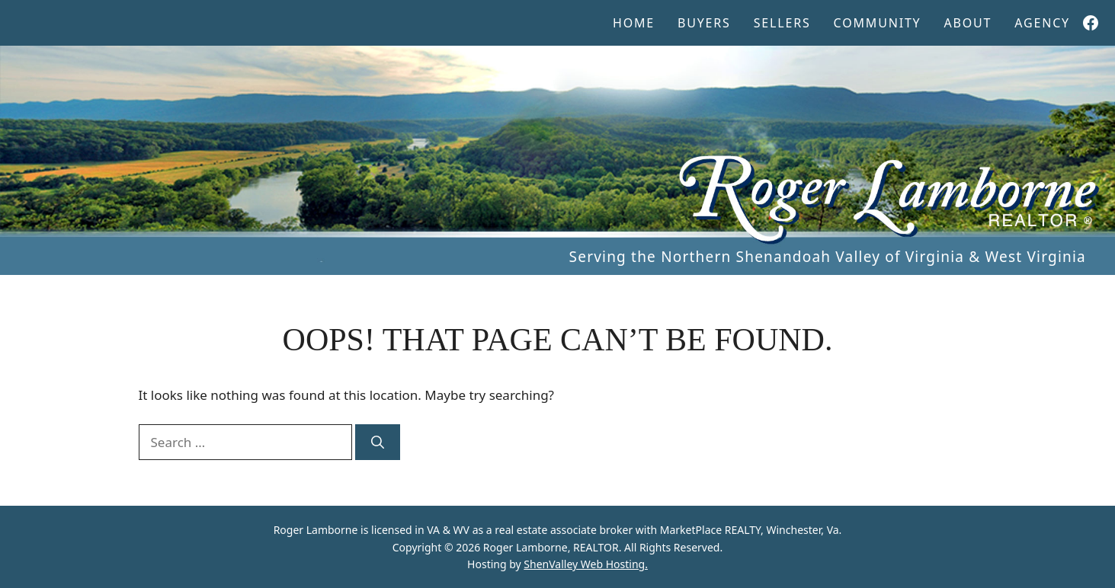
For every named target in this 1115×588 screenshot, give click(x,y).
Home (634, 22)
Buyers (704, 22)
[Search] (377, 442)
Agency (1042, 22)
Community (877, 22)
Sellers (782, 22)
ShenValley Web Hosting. (586, 564)
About (968, 22)
